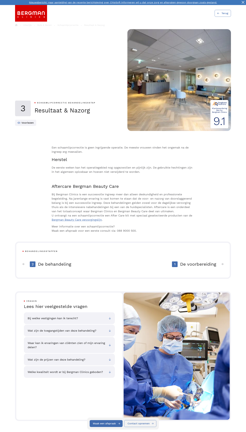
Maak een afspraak (104, 423)
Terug (225, 13)
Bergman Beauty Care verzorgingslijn (77, 219)
